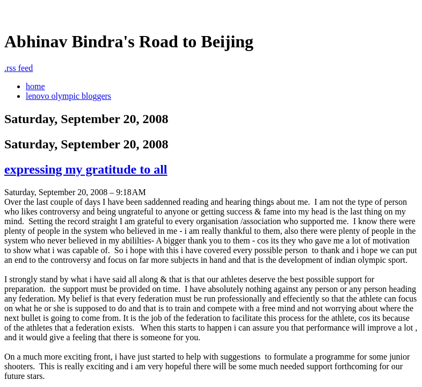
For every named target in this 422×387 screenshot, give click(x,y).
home (35, 86)
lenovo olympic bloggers (68, 96)
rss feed (18, 68)
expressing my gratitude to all (86, 169)
